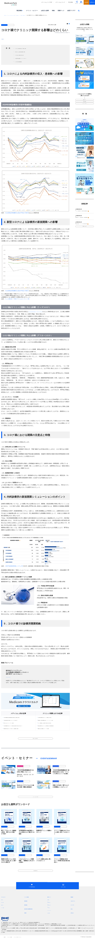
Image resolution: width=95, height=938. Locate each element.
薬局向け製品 (28, 928)
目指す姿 (3, 927)
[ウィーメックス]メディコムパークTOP (20, 15)
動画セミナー (84, 101)
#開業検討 (4, 39)
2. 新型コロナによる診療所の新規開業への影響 (28, 52)
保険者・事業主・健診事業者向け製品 (35, 936)
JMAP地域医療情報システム (13, 566)
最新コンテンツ (33, 15)
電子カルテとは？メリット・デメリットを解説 (17, 726)
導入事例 (70, 2)
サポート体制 (4, 930)
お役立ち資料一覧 (35, 886)
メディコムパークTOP (46, 2)
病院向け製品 (28, 932)
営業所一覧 (4, 932)
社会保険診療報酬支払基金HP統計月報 (16, 213)
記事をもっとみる (84, 243)
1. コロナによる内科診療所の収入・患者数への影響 (29, 49)
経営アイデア (71, 10)
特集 (53, 10)
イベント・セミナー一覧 (35, 808)
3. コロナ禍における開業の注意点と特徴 (26, 55)
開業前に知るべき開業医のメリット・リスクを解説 (52, 735)
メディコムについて (60, 2)
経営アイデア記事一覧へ (35, 746)
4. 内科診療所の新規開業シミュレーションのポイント (30, 58)
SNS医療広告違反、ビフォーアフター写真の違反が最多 (84, 237)
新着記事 (50, 927)
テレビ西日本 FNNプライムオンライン (16, 299)
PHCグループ (7, 15)
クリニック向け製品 (30, 924)
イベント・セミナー (32, 10)
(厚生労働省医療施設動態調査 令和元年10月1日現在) (44, 312)
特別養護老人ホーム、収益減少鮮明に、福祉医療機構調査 (84, 228)
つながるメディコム (76, 928)
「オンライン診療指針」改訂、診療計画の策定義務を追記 (84, 219)
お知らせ (73, 936)
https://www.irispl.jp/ (11, 677)
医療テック (61, 10)
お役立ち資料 (45, 10)
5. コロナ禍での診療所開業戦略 (24, 62)
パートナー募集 (5, 935)
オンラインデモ (75, 932)
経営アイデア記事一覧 (42, 15)
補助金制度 (74, 924)
